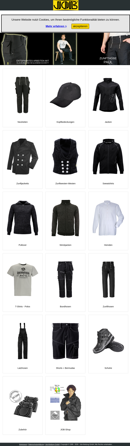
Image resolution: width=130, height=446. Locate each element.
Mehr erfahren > (56, 26)
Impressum (23, 444)
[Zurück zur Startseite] (66, 5)
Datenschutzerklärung (36, 444)
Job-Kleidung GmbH (52, 444)
